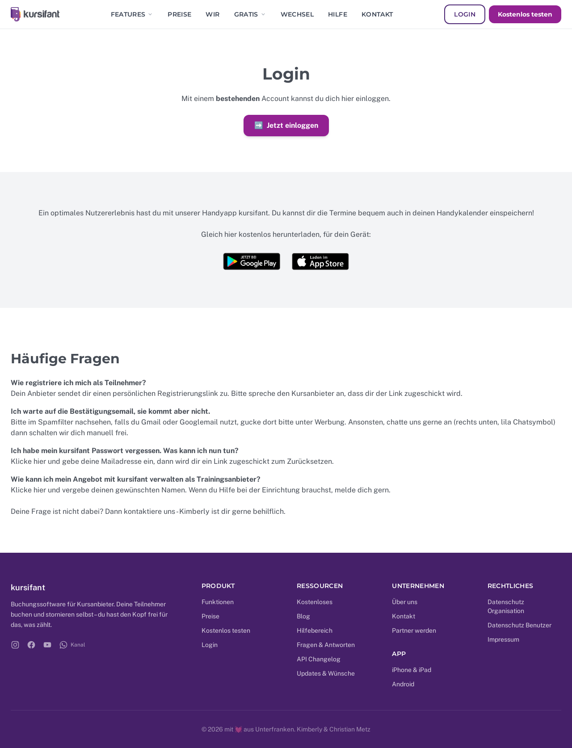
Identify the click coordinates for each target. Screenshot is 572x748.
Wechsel (297, 14)
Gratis (250, 14)
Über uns (404, 601)
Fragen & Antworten (326, 644)
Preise (179, 14)
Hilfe (337, 14)
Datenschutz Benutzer (519, 625)
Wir (212, 14)
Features (132, 14)
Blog (303, 616)
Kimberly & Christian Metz (333, 729)
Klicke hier (28, 461)
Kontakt (377, 14)
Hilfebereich (314, 630)
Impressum (503, 639)
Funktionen (218, 601)
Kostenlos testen (525, 14)
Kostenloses (314, 601)
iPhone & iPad (411, 669)
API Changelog (319, 659)
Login (464, 14)
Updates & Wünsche (326, 673)
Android (403, 684)
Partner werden (414, 630)
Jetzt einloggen (286, 125)
